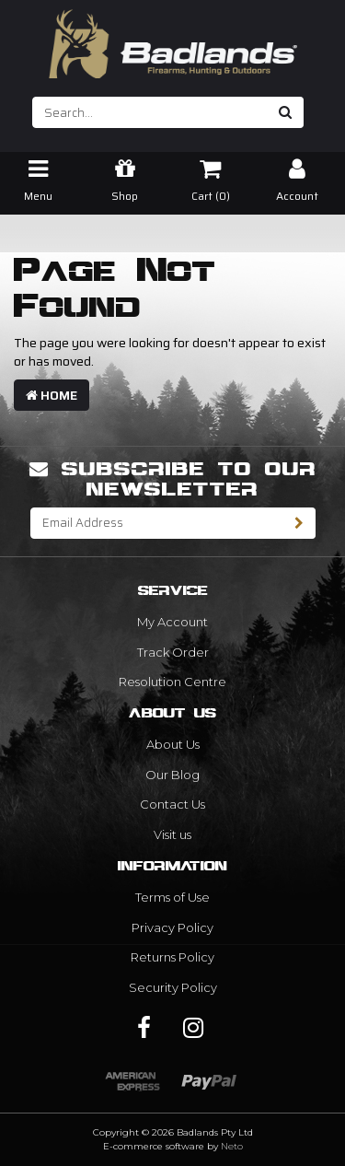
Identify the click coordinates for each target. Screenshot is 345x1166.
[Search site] (286, 112)
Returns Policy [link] (172, 957)
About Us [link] (173, 744)
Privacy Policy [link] (172, 927)
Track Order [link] (173, 652)
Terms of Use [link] (172, 897)
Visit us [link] (172, 834)
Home (51, 395)
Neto (232, 1146)
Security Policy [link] (173, 987)
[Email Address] (157, 523)
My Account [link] (172, 621)
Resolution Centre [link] (172, 681)
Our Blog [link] (172, 774)
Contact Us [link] (172, 804)
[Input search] (150, 112)
